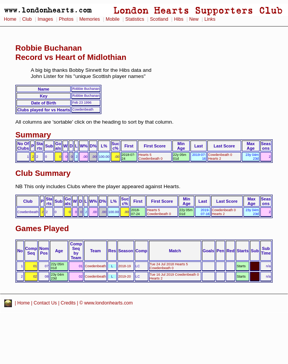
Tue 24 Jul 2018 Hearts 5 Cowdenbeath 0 (169, 266)
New (194, 19)
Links (209, 19)
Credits (68, 303)
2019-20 (124, 276)
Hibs (178, 19)
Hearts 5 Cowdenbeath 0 (150, 156)
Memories (89, 19)
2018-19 (124, 266)
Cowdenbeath (95, 266)
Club (27, 19)
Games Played (42, 228)
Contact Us (45, 303)
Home (10, 19)
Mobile (112, 19)
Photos (66, 19)
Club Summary (43, 173)
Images (45, 19)
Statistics (134, 19)
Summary (33, 135)
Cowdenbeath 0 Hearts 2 (220, 156)
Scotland (159, 19)
